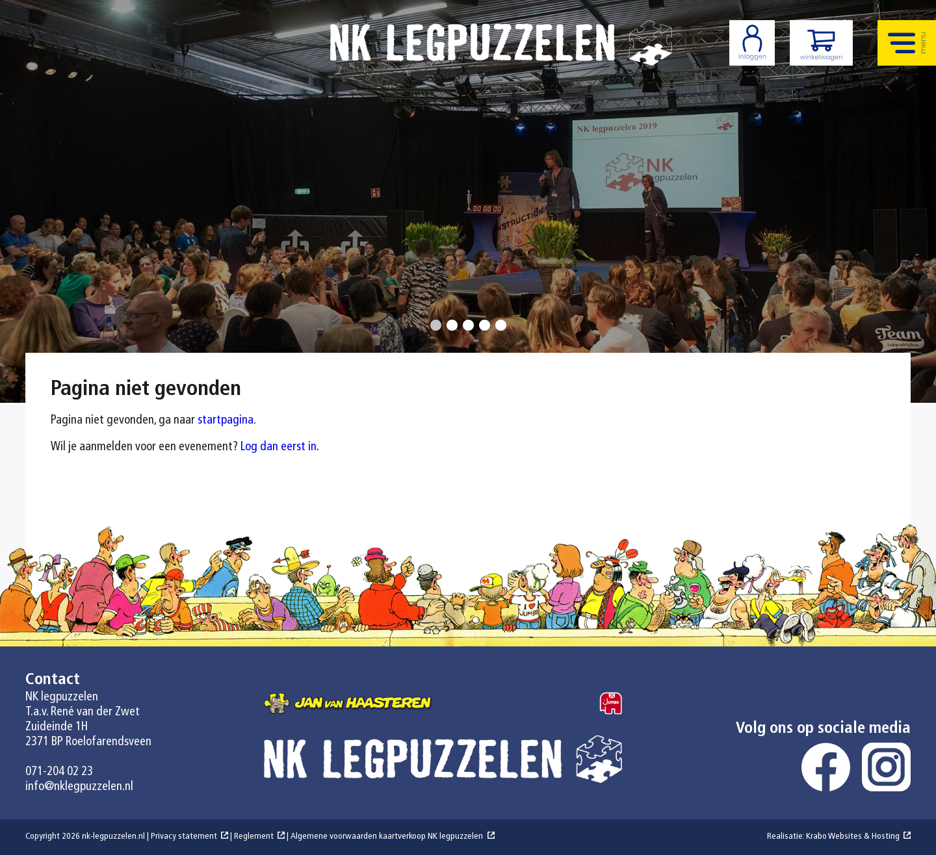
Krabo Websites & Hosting (853, 836)
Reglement (254, 836)
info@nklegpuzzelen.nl (79, 787)
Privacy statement (184, 836)
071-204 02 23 (59, 772)
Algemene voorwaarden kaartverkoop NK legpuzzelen (387, 836)
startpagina (226, 421)
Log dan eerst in (278, 447)
